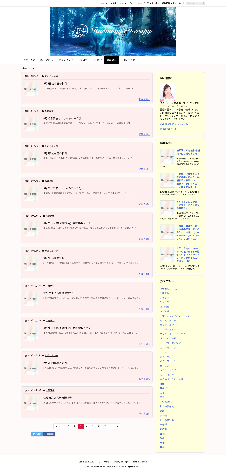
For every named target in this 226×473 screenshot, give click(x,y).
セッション (105, 3)
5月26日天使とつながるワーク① (62, 188)
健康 (162, 383)
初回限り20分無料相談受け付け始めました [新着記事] (188, 152)
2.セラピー (165, 297)
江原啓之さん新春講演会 (57, 397)
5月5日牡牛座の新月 (55, 83)
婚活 (162, 397)
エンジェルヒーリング (171, 329)
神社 (162, 433)
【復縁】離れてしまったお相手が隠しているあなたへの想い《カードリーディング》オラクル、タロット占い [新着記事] (187, 232)
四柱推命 (164, 388)
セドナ (163, 352)
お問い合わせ (178, 3)
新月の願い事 (51, 76)
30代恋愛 (165, 306)
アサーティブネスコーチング (175, 315)
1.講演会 (49, 111)
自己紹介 (155, 3)
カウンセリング (168, 347)
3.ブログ (164, 302)
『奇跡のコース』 (169, 288)
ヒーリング (166, 365)
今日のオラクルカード (171, 379)
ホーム (28, 68)
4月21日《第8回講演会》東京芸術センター (68, 223)
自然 (162, 447)
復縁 (162, 410)
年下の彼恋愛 (167, 406)
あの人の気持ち (168, 320)
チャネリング (167, 356)
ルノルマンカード (169, 374)
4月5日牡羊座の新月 (55, 153)
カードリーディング (170, 343)
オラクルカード (168, 338)
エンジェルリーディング (172, 333)
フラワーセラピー (169, 370)
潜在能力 (164, 429)
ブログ (146, 3)
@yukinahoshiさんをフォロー (175, 123)
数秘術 (163, 415)
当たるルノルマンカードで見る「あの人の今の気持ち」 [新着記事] (187, 205)
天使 (162, 392)
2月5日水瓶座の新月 (55, 363)
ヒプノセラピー (133, 3)
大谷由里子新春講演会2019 (59, 293)
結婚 (162, 438)
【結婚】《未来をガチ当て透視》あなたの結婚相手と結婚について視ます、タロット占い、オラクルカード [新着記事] (187, 180)
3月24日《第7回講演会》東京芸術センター (68, 328)
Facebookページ (168, 128)
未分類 (163, 424)
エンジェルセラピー (170, 324)
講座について (118, 3)
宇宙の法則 (166, 401)
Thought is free (131, 466)
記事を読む (144, 99)
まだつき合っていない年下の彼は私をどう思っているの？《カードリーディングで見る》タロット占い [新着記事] (187, 255)
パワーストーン (168, 361)
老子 (162, 442)
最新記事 (166, 3)
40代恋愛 (165, 311)
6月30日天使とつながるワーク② (62, 118)
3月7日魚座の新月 (53, 258)
